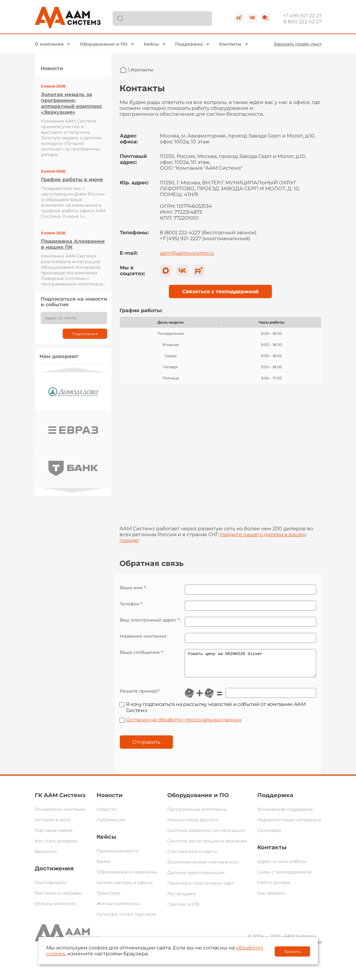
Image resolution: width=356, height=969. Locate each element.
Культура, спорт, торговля (126, 919)
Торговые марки (54, 835)
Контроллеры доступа (192, 824)
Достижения (54, 873)
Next (73, 490)
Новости (110, 799)
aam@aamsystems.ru (187, 253)
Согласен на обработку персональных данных (183, 724)
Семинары (269, 835)
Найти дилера (273, 887)
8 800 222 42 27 (302, 22)
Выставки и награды (58, 897)
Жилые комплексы (118, 908)
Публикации (111, 824)
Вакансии (46, 856)
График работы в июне (72, 179)
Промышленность (117, 855)
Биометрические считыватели (202, 866)
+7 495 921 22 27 (302, 16)
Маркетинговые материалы (289, 824)
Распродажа (181, 898)
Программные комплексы (197, 814)
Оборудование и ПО (104, 44)
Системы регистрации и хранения (207, 845)
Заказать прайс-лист (298, 44)
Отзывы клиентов (55, 908)
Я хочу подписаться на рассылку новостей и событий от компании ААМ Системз (216, 712)
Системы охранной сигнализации (206, 835)
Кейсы (151, 44)
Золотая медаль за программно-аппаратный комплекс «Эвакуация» (71, 103)
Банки (103, 866)
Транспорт (109, 897)
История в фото (53, 824)
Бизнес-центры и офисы (125, 887)
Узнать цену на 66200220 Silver (250, 665)
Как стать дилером (56, 845)
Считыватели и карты (192, 856)
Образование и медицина (127, 876)
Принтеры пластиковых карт (200, 887)
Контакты (230, 44)
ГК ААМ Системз (60, 799)
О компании (49, 44)
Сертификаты (50, 887)
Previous (73, 369)
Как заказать (271, 897)
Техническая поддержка (285, 814)
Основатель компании (60, 814)
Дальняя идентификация (195, 877)
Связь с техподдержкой (284, 876)
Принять (292, 951)
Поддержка (189, 44)
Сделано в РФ (183, 909)
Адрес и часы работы (281, 866)
